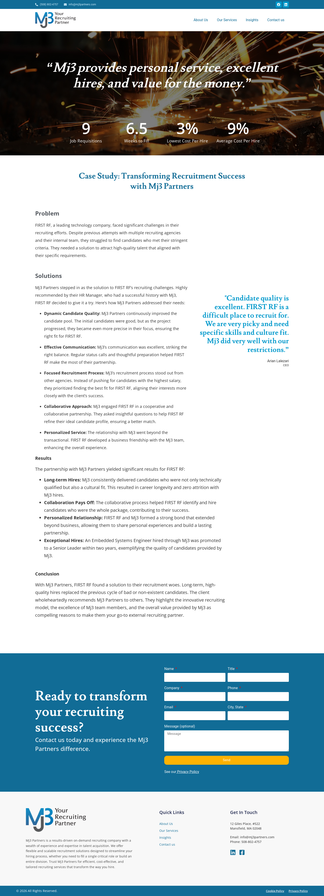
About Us (201, 20)
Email (169, 707)
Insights (252, 20)
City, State (236, 707)
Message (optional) (179, 726)
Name (169, 669)
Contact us (275, 20)
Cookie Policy (275, 891)
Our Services (227, 20)
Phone (233, 688)
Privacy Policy (188, 772)
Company (172, 688)
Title (231, 669)
